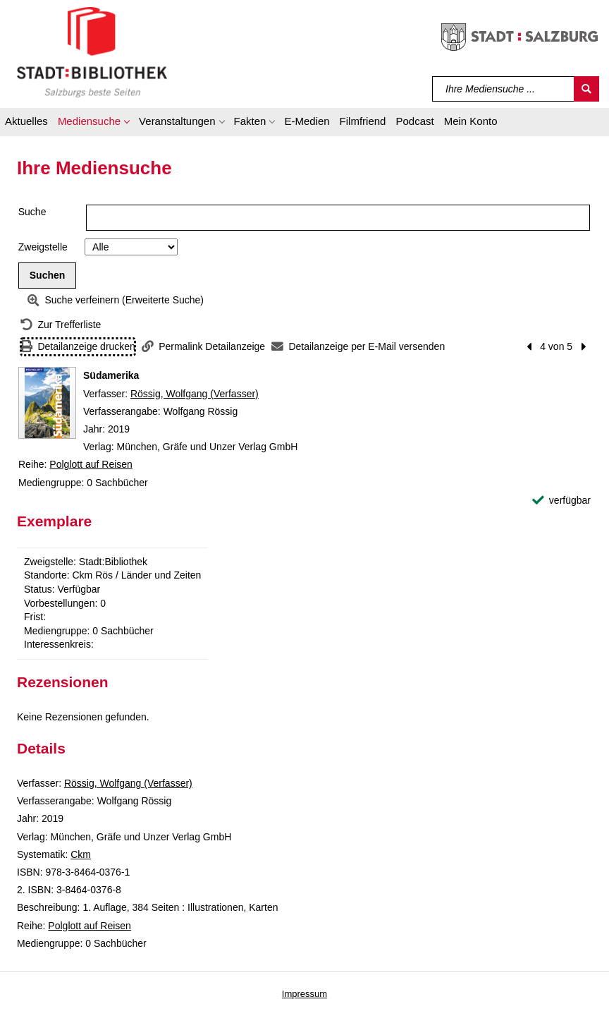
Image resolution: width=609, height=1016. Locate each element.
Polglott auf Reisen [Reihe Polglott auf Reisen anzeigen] (91, 464)
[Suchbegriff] (503, 89)
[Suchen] (586, 89)
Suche (32, 211)
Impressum (304, 993)
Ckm (80, 854)
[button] (93, 123)
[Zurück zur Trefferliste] (60, 325)
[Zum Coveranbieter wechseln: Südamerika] (47, 403)
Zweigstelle (43, 247)
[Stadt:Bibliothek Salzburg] (92, 51)
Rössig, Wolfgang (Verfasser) (194, 393)
